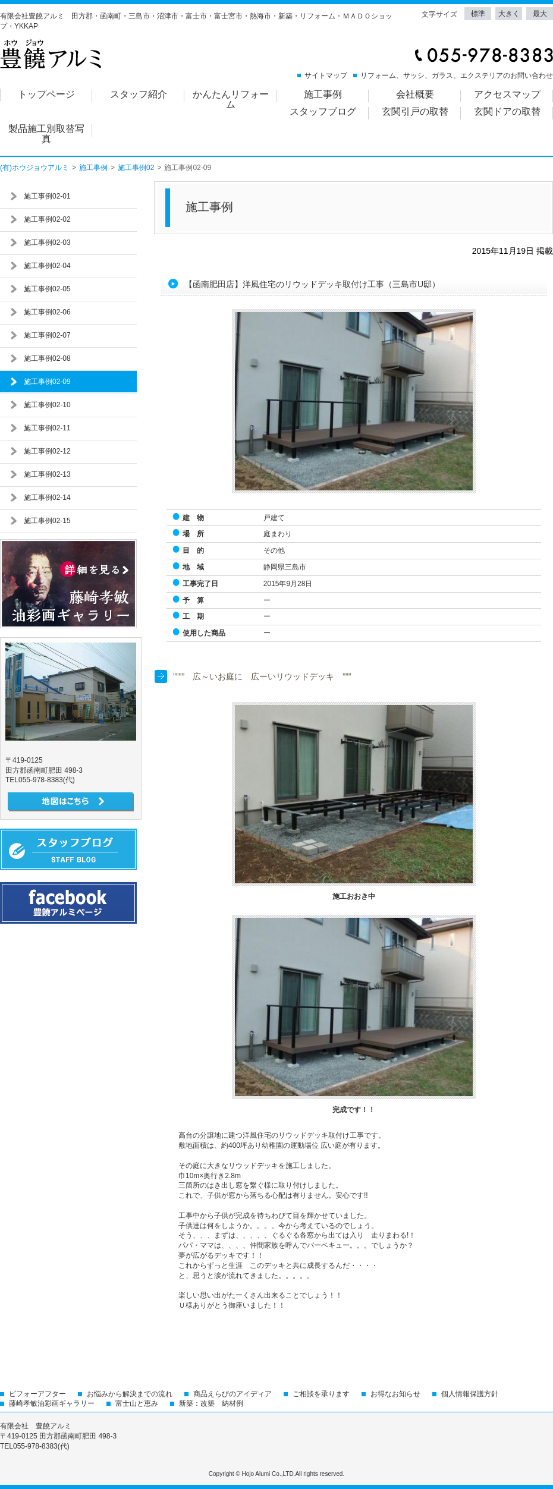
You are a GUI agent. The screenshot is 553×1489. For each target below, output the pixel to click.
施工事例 (93, 167)
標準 (478, 14)
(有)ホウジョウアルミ (34, 167)
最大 (540, 14)
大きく (509, 14)
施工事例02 (136, 167)
